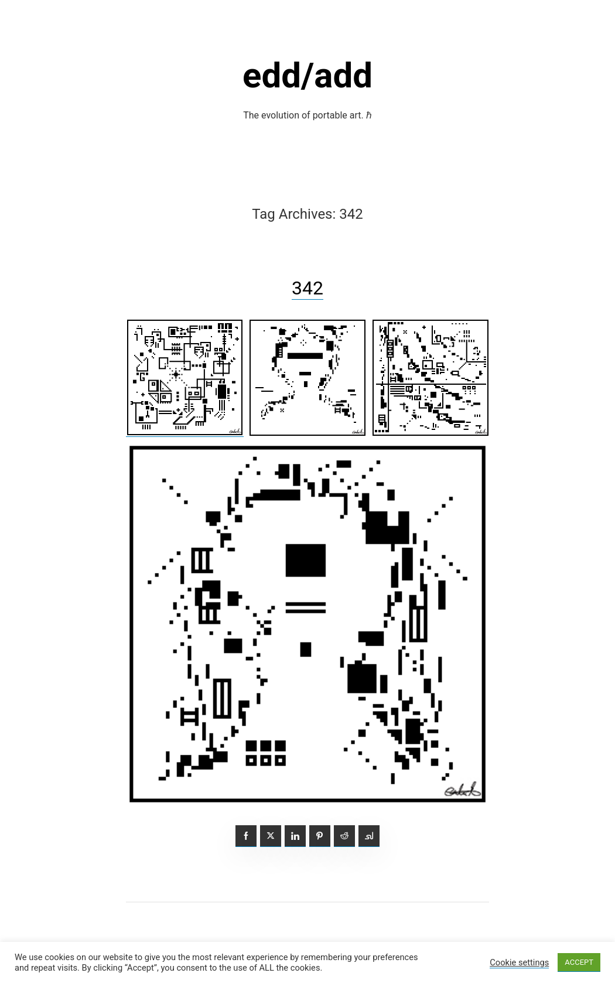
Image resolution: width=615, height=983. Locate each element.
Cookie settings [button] (519, 962)
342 (307, 288)
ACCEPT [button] (579, 962)
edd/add (307, 75)
